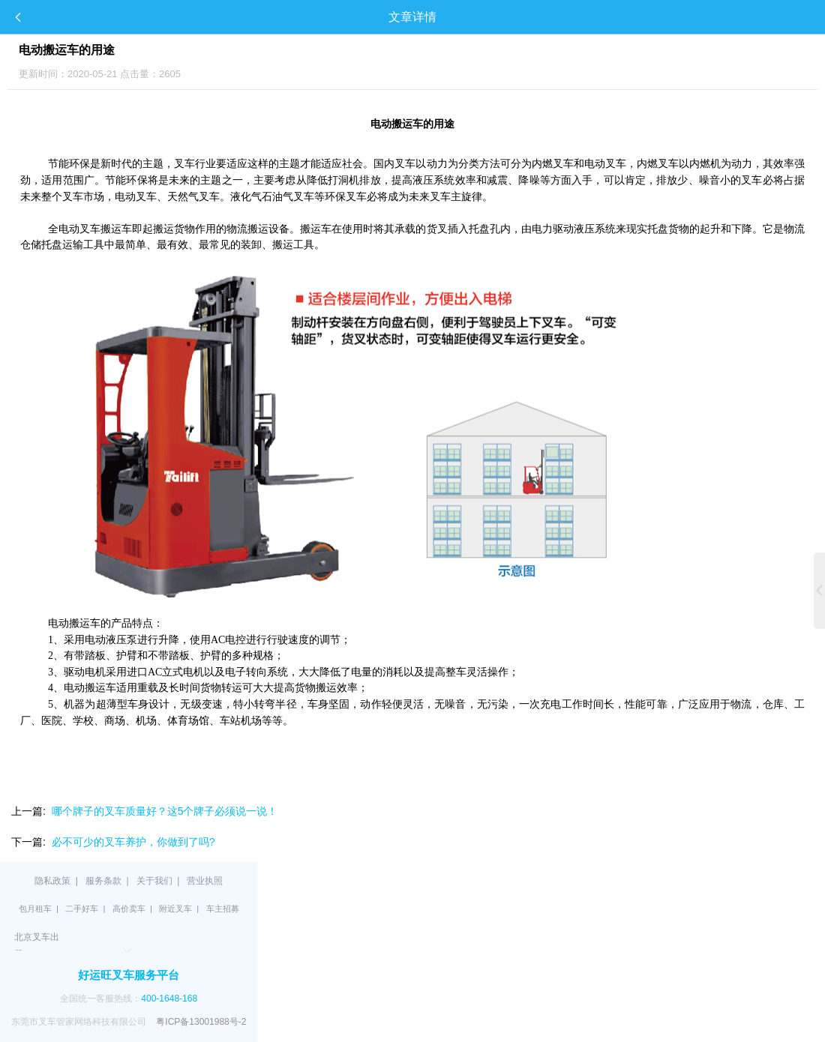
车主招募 (222, 908)
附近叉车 (175, 908)
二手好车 (81, 908)
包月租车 (35, 908)
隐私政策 (52, 881)
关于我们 (154, 881)
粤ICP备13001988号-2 (201, 1022)
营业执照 (205, 881)
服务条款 (104, 881)
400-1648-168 (169, 998)
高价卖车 (129, 908)
